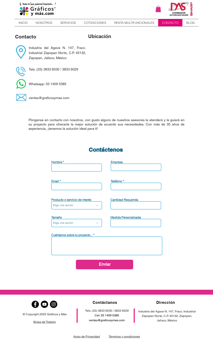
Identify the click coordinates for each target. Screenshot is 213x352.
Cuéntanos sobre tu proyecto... (71, 234)
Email (55, 181)
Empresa (117, 162)
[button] (158, 9)
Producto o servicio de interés (71, 199)
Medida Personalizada (125, 217)
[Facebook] (35, 304)
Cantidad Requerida (124, 199)
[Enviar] (104, 264)
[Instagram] (53, 304)
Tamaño (56, 217)
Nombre (56, 162)
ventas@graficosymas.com (107, 320)
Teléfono (116, 181)
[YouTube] (44, 304)
